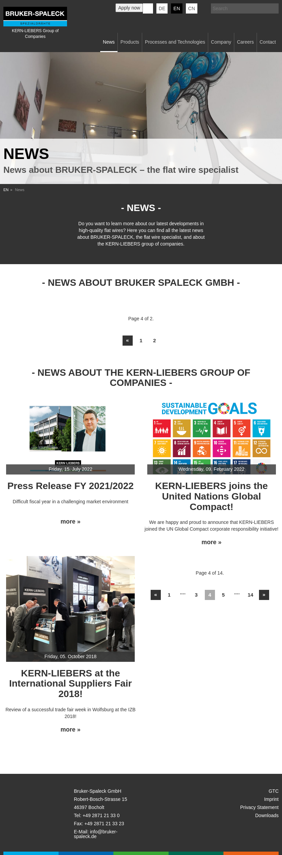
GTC (273, 791)
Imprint (271, 799)
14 (250, 595)
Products (130, 42)
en (176, 8)
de (162, 8)
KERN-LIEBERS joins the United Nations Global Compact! (211, 496)
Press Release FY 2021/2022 (70, 486)
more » (71, 521)
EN (5, 190)
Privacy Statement (259, 807)
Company (221, 42)
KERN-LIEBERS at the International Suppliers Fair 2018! (70, 683)
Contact (268, 42)
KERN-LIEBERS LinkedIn (148, 8)
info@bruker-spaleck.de (95, 834)
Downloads (267, 815)
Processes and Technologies (175, 42)
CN (191, 8)
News (109, 42)
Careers (245, 42)
